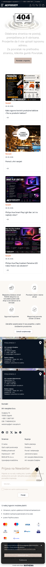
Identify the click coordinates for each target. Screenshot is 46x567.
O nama (4, 444)
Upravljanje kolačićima (10, 460)
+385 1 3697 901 (28, 1)
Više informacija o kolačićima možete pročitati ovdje (19, 549)
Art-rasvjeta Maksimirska (34, 457)
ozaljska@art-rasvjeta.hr (13, 354)
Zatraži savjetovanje (23, 331)
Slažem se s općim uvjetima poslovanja (16, 489)
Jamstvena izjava (31, 454)
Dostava (28, 447)
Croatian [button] (38, 1)
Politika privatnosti (8, 451)
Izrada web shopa (17, 565)
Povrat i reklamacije (32, 451)
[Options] (23, 560)
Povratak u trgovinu (23, 60)
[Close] (23, 555)
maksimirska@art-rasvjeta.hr (14, 385)
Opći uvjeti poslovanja (10, 447)
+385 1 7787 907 (11, 384)
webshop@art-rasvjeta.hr (11, 1)
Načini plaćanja (30, 444)
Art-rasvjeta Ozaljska (32, 460)
